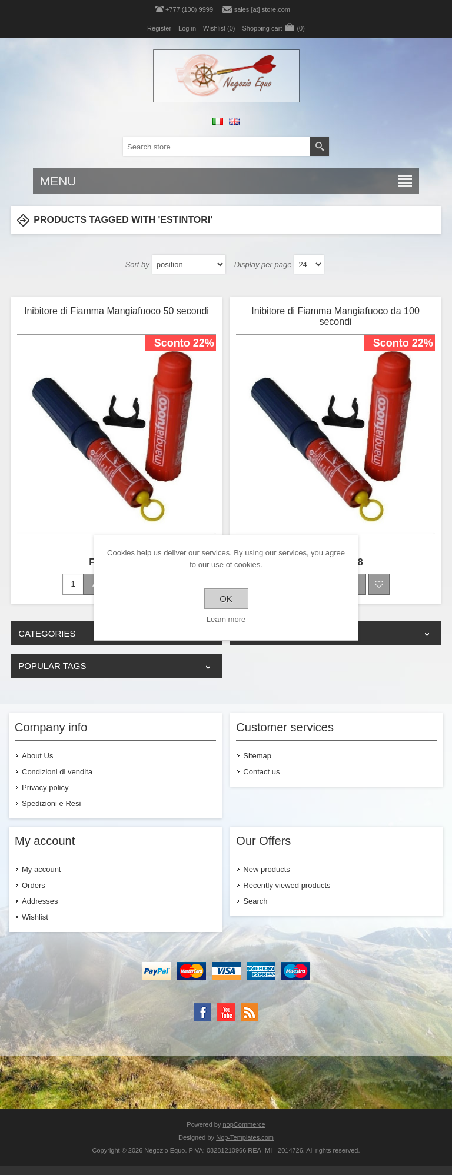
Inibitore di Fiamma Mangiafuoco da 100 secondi (335, 316)
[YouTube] (226, 1012)
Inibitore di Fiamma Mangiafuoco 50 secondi (116, 311)
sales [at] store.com (262, 9)
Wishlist (35, 917)
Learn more (226, 619)
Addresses (40, 901)
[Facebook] (202, 1012)
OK (226, 599)
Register (159, 28)
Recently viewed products (286, 885)
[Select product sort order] (188, 264)
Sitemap (257, 755)
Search (255, 901)
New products (266, 869)
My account (41, 869)
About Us (37, 755)
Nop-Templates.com (245, 1137)
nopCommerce (244, 1124)
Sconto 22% (184, 343)
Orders (33, 885)
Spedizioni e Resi (51, 803)
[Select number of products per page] (309, 264)
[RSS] (249, 1012)
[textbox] (216, 146)
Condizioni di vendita (57, 771)
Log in (187, 28)
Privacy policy (45, 787)
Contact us (261, 771)
